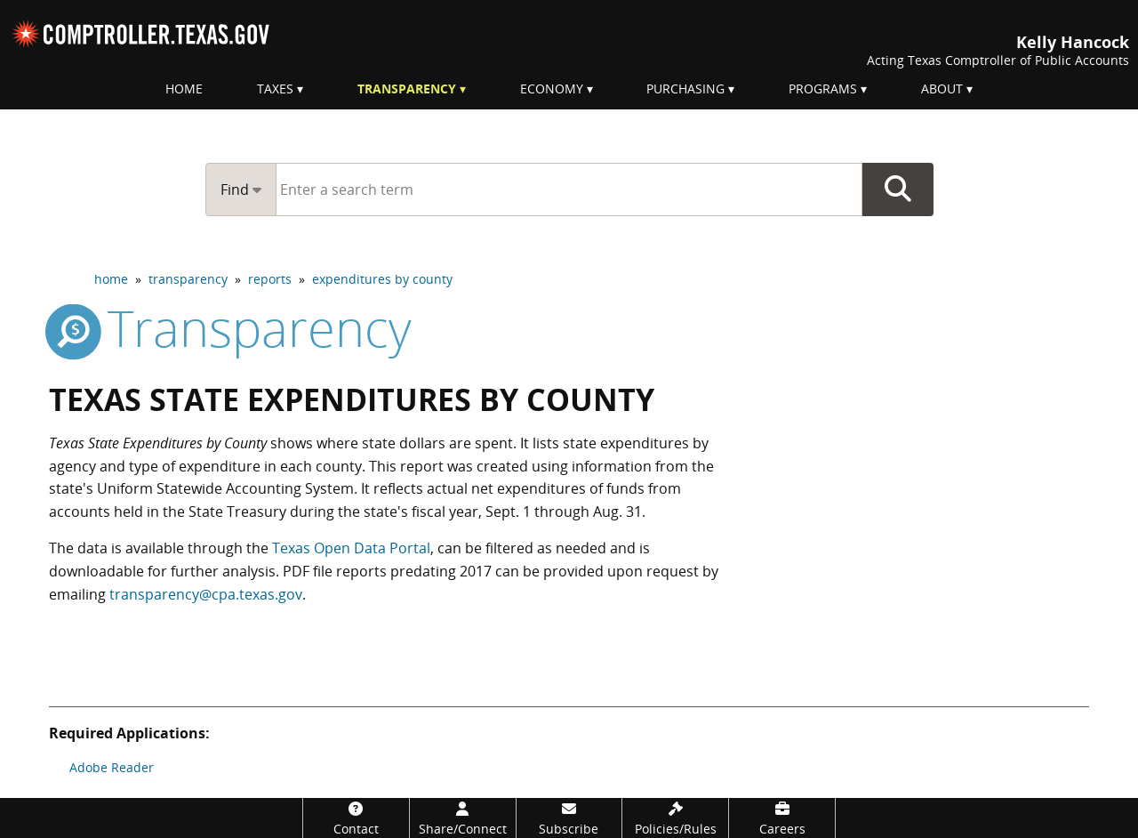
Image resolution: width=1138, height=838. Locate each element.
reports (270, 278)
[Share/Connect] (463, 818)
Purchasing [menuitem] (685, 88)
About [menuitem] (942, 88)
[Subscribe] (569, 818)
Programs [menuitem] (823, 88)
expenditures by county (382, 278)
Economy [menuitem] (551, 88)
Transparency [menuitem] (406, 88)
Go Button (898, 189)
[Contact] (356, 818)
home (111, 278)
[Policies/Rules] (675, 818)
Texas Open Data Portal (351, 548)
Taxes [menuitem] (275, 88)
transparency (188, 278)
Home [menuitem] (184, 88)
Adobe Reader (111, 767)
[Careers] (782, 818)
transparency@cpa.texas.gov (205, 594)
